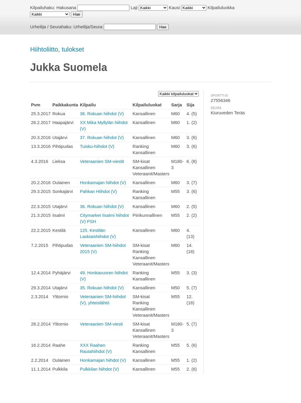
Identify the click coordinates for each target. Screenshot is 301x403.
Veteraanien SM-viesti (101, 323)
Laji (134, 7)
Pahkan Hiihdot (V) (98, 191)
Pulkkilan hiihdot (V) (99, 368)
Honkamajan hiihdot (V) (103, 182)
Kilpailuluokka (221, 7)
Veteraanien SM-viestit (102, 161)
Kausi (174, 7)
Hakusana (66, 7)
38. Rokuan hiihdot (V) (102, 113)
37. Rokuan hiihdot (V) (102, 137)
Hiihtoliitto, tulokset (57, 49)
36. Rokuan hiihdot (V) (102, 206)
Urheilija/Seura (87, 26)
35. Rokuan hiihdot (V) (102, 287)
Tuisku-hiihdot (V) (97, 146)
